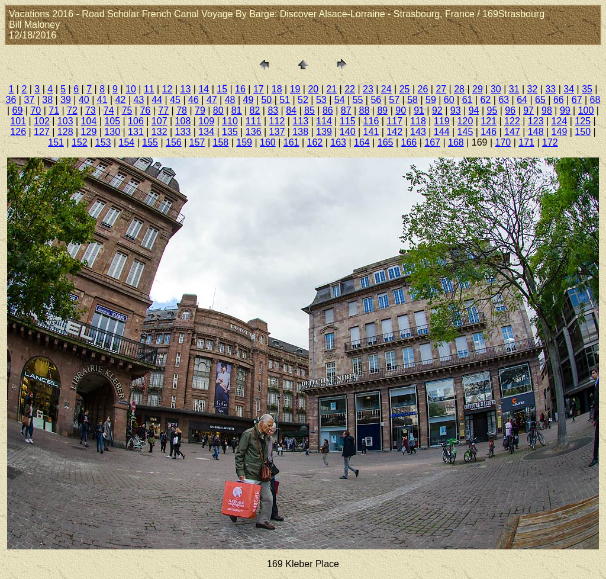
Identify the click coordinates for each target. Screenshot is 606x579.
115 (348, 121)
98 (546, 110)
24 (386, 89)
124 (560, 121)
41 (102, 100)
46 (193, 100)
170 (503, 142)
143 (418, 132)
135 (230, 132)
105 (112, 121)
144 (442, 132)
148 (536, 132)
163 (338, 142)
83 (272, 110)
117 (394, 121)
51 (284, 100)
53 (321, 100)
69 (17, 110)
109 (206, 121)
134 (206, 132)
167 (432, 142)
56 (375, 100)
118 (418, 121)
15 (222, 89)
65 (540, 100)
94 (474, 110)
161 (291, 142)
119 (442, 121)
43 (139, 100)
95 (492, 110)
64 (522, 100)
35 (587, 89)
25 (404, 89)
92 (437, 110)
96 (510, 110)
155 (150, 142)
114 (324, 121)
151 (56, 142)
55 (358, 100)
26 (423, 89)
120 (465, 121)
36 (11, 100)
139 (324, 132)
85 (309, 110)
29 (477, 89)
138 (300, 132)
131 (136, 132)
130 (112, 132)
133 (183, 132)
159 (244, 142)
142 (394, 132)
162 (315, 142)
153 (103, 142)
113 (300, 121)
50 (266, 100)
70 (35, 110)
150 (583, 132)
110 (230, 121)
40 (84, 100)
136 (254, 132)
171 (526, 142)
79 (200, 110)
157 (197, 142)
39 (65, 100)
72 (72, 110)
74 (109, 110)
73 (90, 110)
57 (394, 100)
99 (565, 110)
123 (536, 121)
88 (364, 110)
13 (185, 89)
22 (349, 89)
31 (514, 89)
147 (512, 132)
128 (65, 132)
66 (558, 100)
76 (145, 110)
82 (255, 110)
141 (371, 132)
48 (230, 100)
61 (467, 100)
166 (409, 142)
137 (277, 132)
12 (167, 89)
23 (368, 89)
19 (295, 89)
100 (586, 110)
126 (18, 132)
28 (459, 89)
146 (489, 132)
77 (163, 110)
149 (560, 132)
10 (130, 89)
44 (157, 100)
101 (18, 121)
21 (331, 89)
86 (328, 110)
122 (512, 121)
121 (489, 121)
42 (120, 100)
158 (221, 142)
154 (127, 142)
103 (65, 121)
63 (503, 100)
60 (449, 100)
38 (47, 100)
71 (54, 110)
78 (181, 110)
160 (268, 142)
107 (159, 121)
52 (303, 100)
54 (339, 100)
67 (577, 100)
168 (456, 142)
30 (496, 89)
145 (465, 132)
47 (212, 100)
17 (258, 89)
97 (528, 110)
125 (583, 121)
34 (568, 89)
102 (42, 121)
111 (254, 121)
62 (486, 100)
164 (362, 142)
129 (89, 132)
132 (159, 132)
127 (42, 132)
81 (236, 110)
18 (277, 89)
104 (89, 121)
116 (371, 121)
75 (127, 110)
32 (532, 89)
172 (550, 142)
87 (346, 110)
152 (80, 142)
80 (218, 110)
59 (431, 100)
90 (400, 110)
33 (550, 89)
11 (149, 89)
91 (419, 110)
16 (240, 89)
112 (277, 121)
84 (291, 110)
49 (248, 100)
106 (136, 121)
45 (175, 100)
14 (203, 89)
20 (313, 89)
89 (382, 110)
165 (386, 142)
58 (412, 100)
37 (29, 100)
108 (183, 121)
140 (348, 132)
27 (441, 89)
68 (595, 100)
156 (174, 142)
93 (455, 110)
